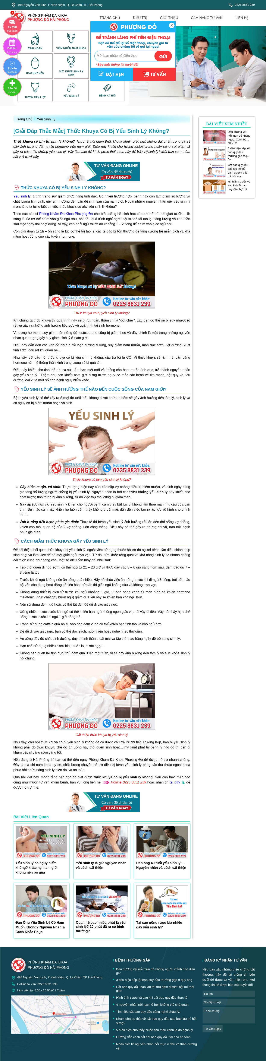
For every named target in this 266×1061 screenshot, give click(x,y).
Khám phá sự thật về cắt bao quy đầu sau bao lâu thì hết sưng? (156, 1021)
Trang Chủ (24, 119)
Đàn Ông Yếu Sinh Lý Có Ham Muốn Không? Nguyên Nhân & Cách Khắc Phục (40, 927)
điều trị (140, 18)
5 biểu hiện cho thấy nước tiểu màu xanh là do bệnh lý (154, 1030)
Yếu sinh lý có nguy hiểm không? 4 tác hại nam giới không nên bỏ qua (37, 867)
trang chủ (110, 18)
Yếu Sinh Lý (46, 119)
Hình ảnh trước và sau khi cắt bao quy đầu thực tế (239, 185)
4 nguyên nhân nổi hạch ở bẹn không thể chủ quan (152, 1004)
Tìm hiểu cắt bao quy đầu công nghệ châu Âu (148, 1011)
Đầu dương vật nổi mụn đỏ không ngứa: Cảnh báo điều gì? (239, 135)
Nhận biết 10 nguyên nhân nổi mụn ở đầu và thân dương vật (156, 1046)
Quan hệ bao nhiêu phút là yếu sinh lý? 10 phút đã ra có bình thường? (101, 927)
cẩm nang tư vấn (207, 18)
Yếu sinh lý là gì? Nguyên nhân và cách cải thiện (101, 865)
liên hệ (241, 18)
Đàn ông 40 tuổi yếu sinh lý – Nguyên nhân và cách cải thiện (161, 865)
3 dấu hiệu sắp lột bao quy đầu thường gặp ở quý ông (239, 152)
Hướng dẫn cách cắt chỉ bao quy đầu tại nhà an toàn (153, 1037)
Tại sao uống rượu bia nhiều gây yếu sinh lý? (159, 925)
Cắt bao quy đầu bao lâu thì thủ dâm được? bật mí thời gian (238, 168)
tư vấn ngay (212, 1028)
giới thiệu (169, 18)
